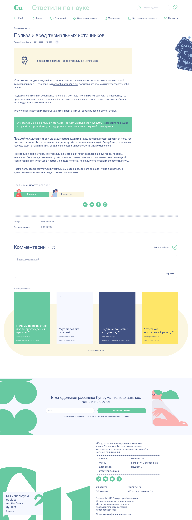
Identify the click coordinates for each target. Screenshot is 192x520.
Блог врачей (60, 18)
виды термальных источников (70, 138)
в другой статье (107, 110)
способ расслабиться (65, 84)
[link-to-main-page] (18, 7)
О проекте (101, 484)
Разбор (21, 18)
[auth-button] (175, 7)
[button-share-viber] (105, 204)
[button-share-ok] (98, 204)
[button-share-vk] (85, 204)
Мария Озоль (25, 42)
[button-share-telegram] (91, 204)
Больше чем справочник (144, 18)
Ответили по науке (86, 18)
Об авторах (102, 488)
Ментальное (114, 18)
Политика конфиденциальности (113, 511)
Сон (145, 338)
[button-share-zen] (111, 476)
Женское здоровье (109, 338)
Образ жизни (21, 338)
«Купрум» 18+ (135, 484)
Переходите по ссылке (115, 122)
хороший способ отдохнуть (112, 160)
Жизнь (39, 18)
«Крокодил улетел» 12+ (140, 488)
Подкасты (173, 18)
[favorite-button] (57, 42)
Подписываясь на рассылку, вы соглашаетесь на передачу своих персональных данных (96, 414)
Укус (61, 338)
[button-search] (140, 7)
